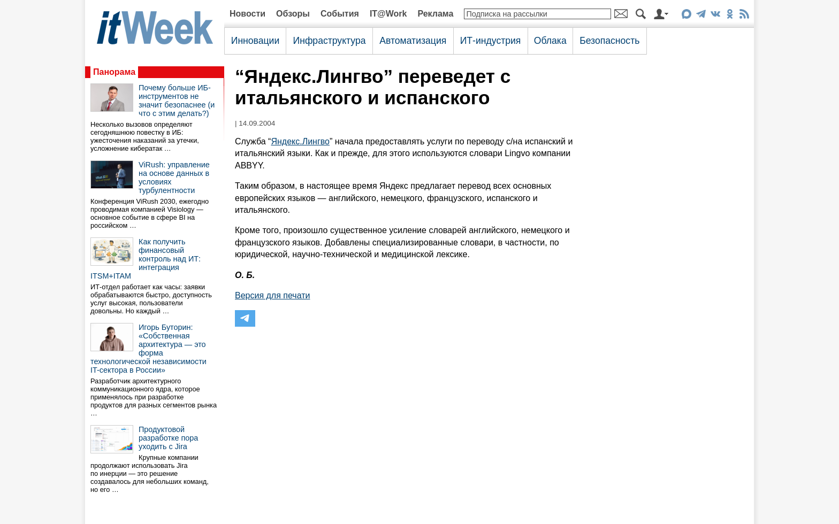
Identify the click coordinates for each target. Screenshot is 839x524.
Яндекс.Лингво (300, 141)
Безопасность (609, 40)
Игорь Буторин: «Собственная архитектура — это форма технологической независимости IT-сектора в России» (148, 348)
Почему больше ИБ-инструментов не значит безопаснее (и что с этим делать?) (177, 100)
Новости (247, 13)
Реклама (435, 13)
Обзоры (293, 13)
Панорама (114, 71)
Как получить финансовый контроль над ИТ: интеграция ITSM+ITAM (145, 258)
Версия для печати (272, 295)
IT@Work (388, 13)
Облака (550, 40)
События (340, 13)
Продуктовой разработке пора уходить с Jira (168, 438)
